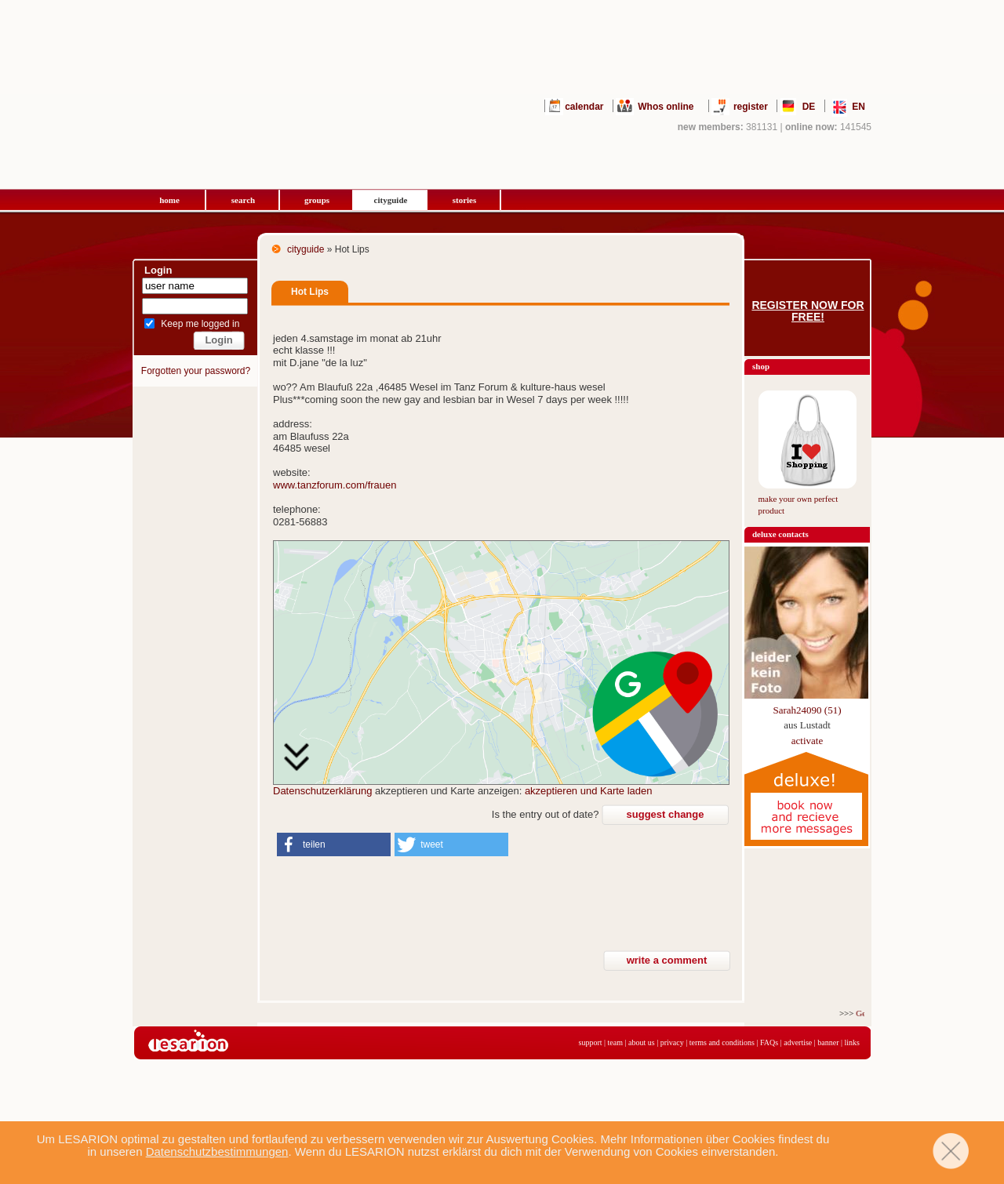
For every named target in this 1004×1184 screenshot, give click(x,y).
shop (760, 366)
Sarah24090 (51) (807, 710)
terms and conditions (722, 1042)
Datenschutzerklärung (322, 791)
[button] (334, 844)
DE (809, 106)
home (169, 200)
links (852, 1042)
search (243, 200)
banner (827, 1042)
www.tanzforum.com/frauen (335, 485)
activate (807, 740)
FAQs (769, 1042)
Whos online (665, 106)
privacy (672, 1042)
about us (641, 1042)
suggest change (665, 814)
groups (316, 200)
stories (465, 200)
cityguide (391, 200)
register (750, 106)
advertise (798, 1042)
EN (858, 106)
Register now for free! (807, 311)
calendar (584, 106)
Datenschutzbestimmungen (217, 1151)
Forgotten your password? (195, 370)
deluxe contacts (780, 534)
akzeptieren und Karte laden (589, 791)
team (615, 1042)
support (590, 1042)
